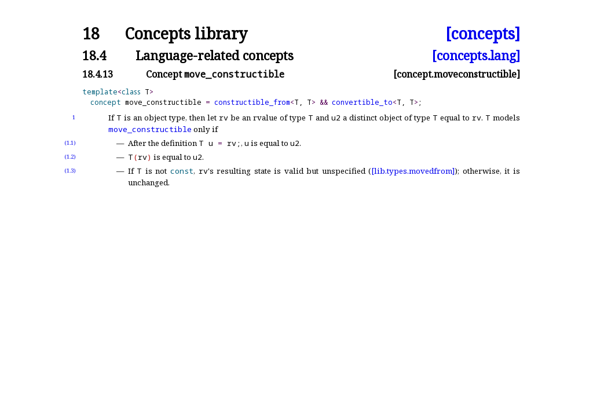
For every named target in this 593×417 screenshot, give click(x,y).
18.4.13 (97, 74)
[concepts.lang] (476, 55)
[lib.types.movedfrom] (413, 171)
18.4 (94, 55)
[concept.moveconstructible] (456, 74)
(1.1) (70, 143)
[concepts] (482, 34)
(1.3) (70, 170)
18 (91, 34)
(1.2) (70, 156)
